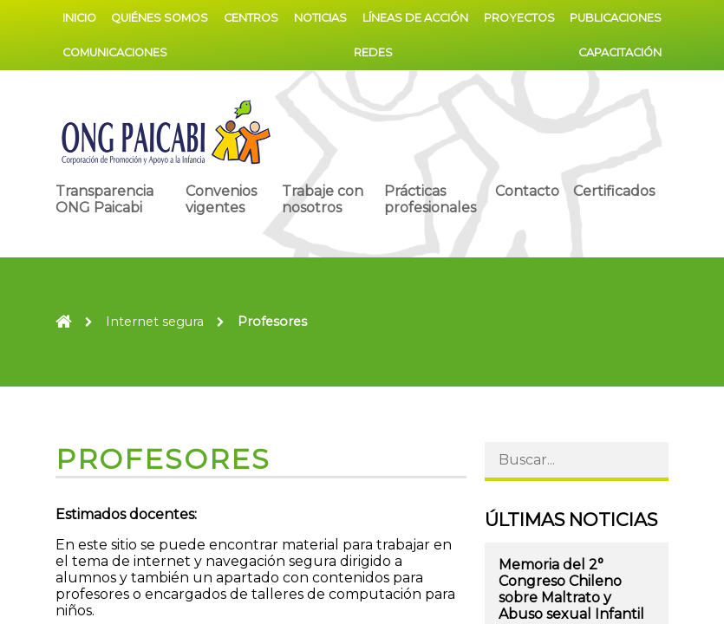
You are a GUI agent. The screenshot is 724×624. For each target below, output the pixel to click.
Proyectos (519, 17)
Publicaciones (616, 17)
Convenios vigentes (221, 199)
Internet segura (155, 321)
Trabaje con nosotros (322, 199)
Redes (373, 52)
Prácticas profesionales (430, 199)
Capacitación (620, 52)
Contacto (527, 191)
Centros (251, 17)
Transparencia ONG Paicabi (104, 199)
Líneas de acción (415, 17)
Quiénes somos (159, 17)
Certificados (614, 191)
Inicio (79, 17)
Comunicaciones (114, 52)
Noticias (320, 17)
